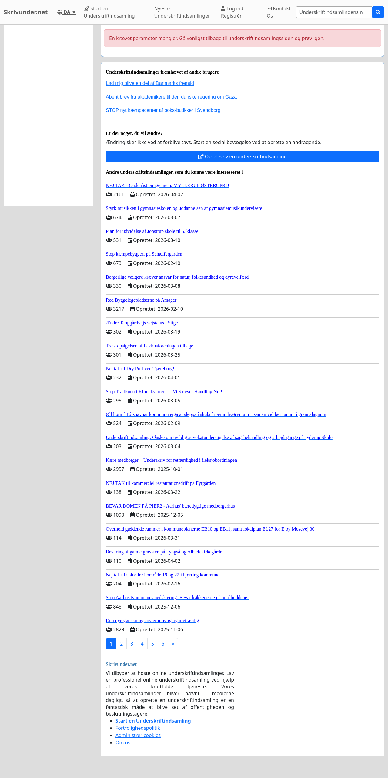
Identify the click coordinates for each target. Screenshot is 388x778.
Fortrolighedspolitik (137, 728)
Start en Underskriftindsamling (109, 12)
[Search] (334, 12)
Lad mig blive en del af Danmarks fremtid (150, 83)
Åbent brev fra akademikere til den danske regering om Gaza (171, 96)
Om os (122, 742)
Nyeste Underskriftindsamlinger (182, 12)
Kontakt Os (279, 12)
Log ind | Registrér (234, 12)
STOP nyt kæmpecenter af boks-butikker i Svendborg (163, 110)
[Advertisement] (48, 115)
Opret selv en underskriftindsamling (242, 156)
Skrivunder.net (26, 12)
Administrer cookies (138, 735)
